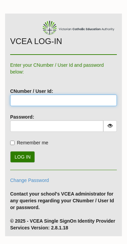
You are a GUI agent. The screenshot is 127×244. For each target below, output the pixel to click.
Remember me (32, 142)
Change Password (29, 180)
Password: (22, 117)
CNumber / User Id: (31, 91)
